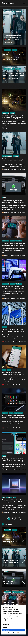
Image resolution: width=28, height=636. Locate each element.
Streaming (17, 68)
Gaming (14, 11)
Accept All (6, 630)
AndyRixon (7, 40)
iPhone (3, 370)
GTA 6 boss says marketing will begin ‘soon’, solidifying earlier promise (13, 37)
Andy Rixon (8, 2)
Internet (11, 413)
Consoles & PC (7, 11)
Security (4, 326)
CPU (14, 497)
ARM (3, 497)
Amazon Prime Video (9, 68)
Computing (4, 413)
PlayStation (18, 283)
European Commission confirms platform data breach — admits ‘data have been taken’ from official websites (13, 332)
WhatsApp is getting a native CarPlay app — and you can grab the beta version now (13, 374)
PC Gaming (18, 240)
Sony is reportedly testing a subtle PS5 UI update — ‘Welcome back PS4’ (13, 288)
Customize (6, 624)
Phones (4, 197)
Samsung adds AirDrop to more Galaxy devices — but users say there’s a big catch (13, 461)
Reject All (5, 627)
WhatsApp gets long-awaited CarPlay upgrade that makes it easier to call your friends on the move (13, 203)
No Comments (7, 42)
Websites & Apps (18, 413)
